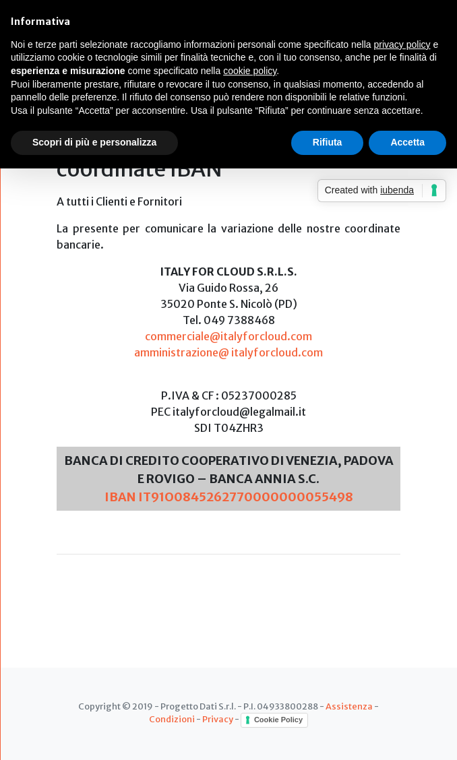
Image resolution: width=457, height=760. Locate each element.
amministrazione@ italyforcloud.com (228, 352)
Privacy (217, 719)
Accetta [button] (407, 142)
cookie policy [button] (249, 70)
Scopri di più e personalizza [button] (94, 142)
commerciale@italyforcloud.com (228, 336)
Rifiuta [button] (327, 142)
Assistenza (349, 706)
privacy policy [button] (402, 44)
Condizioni (172, 719)
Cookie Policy (278, 720)
